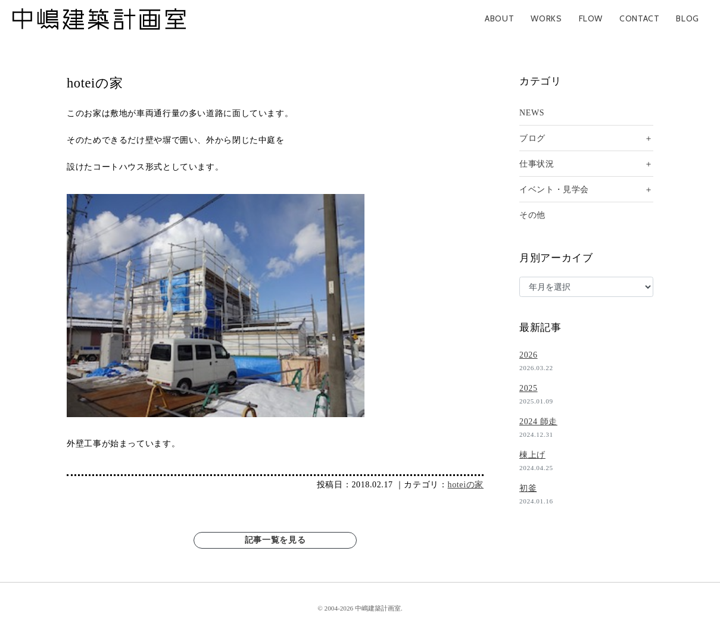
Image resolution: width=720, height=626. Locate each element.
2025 (528, 388)
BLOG (687, 18)
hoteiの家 (466, 484)
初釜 (528, 488)
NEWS (531, 112)
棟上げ (532, 454)
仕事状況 (536, 163)
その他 (532, 215)
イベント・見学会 (554, 189)
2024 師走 (538, 421)
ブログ (532, 138)
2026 (528, 354)
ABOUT (499, 18)
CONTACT (639, 18)
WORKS (546, 18)
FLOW (591, 18)
